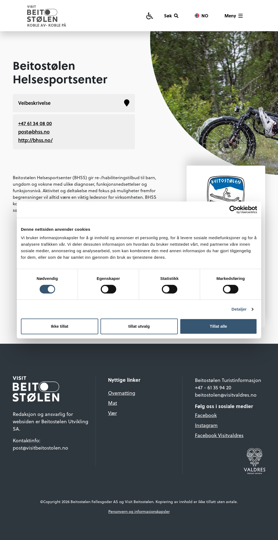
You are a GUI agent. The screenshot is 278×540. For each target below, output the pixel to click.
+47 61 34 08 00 (35, 123)
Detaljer (239, 309)
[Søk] (171, 15)
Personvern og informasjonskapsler (139, 511)
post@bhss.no (34, 131)
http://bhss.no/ (35, 140)
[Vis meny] (233, 16)
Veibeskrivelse (73, 103)
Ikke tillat (59, 326)
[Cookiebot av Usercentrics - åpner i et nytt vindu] (233, 210)
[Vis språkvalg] (201, 15)
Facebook (206, 415)
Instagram (206, 425)
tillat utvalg (139, 326)
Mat (112, 402)
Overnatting (121, 392)
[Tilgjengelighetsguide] (150, 15)
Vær (112, 412)
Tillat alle (218, 326)
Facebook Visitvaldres (219, 435)
